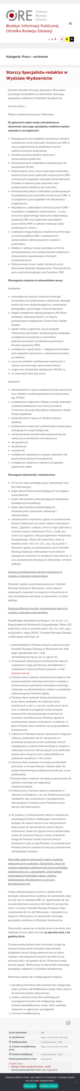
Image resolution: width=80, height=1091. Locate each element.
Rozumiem (30, 1086)
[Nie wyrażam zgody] (75, 1082)
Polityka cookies (49, 1086)
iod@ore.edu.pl (20, 673)
